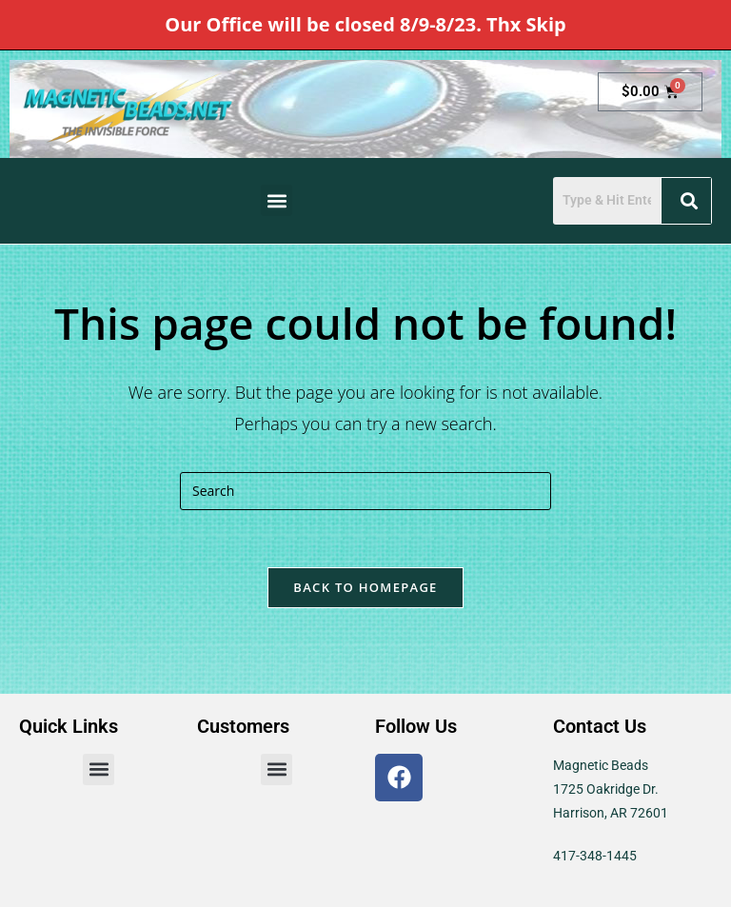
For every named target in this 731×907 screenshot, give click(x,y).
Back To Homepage (365, 587)
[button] (276, 200)
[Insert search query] (365, 491)
